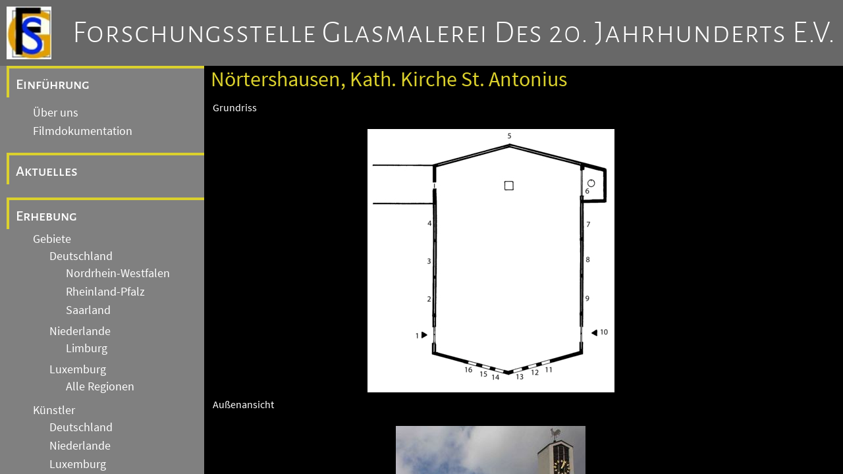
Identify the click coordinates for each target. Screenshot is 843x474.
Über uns (55, 112)
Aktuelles (47, 171)
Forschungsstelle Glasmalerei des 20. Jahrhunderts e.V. (454, 33)
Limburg (86, 348)
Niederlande (80, 331)
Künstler (54, 410)
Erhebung (46, 216)
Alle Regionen (100, 386)
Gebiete (52, 239)
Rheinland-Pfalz (105, 291)
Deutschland (81, 256)
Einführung (53, 84)
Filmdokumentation (82, 131)
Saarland (88, 310)
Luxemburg (77, 369)
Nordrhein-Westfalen (118, 273)
